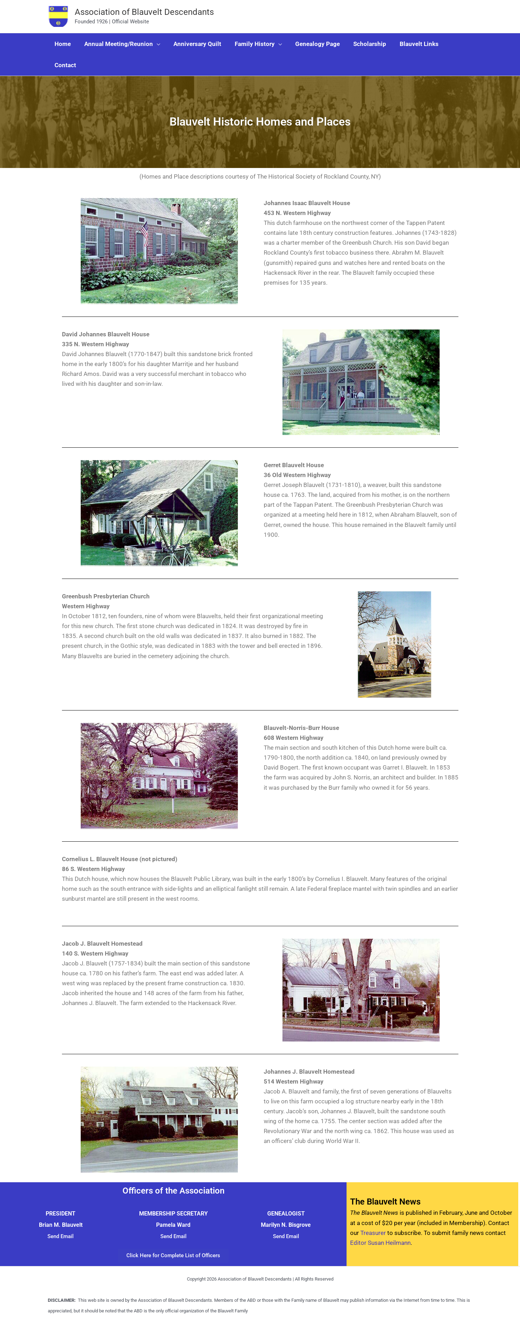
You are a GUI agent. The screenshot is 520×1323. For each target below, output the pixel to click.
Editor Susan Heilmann (380, 1242)
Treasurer (373, 1232)
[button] (154, 43)
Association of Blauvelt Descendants (144, 12)
